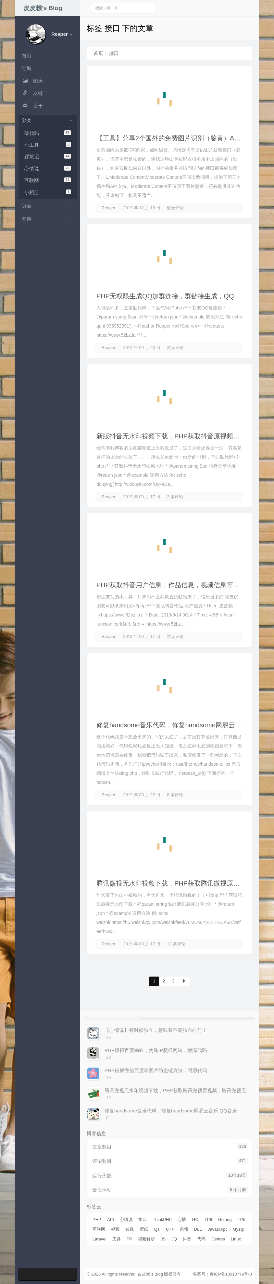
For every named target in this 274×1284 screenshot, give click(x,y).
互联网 (47, 180)
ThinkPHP (162, 1219)
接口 (142, 1219)
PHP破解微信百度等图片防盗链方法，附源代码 (156, 1070)
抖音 (187, 1239)
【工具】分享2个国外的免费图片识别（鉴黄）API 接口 (175, 138)
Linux (236, 1239)
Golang (225, 1219)
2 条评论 (175, 496)
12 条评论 (176, 943)
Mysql (238, 1229)
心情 (182, 1219)
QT (157, 1229)
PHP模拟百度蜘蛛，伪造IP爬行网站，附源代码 (156, 1050)
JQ (174, 1239)
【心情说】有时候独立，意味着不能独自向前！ (156, 1030)
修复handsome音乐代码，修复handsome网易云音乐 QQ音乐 (184, 725)
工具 (116, 1239)
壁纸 (144, 1229)
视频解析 (146, 1239)
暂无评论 (175, 207)
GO (195, 1219)
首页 (98, 53)
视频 (115, 1229)
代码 (201, 1239)
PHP (97, 1219)
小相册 (47, 192)
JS (163, 1239)
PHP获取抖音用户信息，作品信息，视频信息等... (167, 585)
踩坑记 (47, 156)
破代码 (47, 133)
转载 (129, 1229)
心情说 (47, 168)
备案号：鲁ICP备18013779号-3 (222, 1274)
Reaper (109, 207)
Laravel (99, 1239)
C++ (170, 1229)
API (110, 1219)
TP (129, 1239)
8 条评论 (175, 794)
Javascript (217, 1229)
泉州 (184, 1229)
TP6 (208, 1219)
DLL (198, 1229)
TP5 (241, 1219)
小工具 (47, 145)
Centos (218, 1239)
